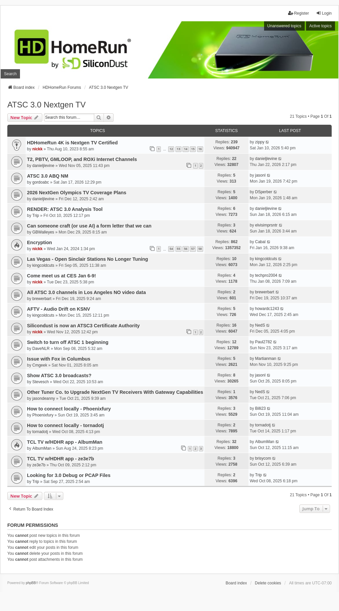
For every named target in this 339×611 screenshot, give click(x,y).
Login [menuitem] (324, 13)
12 (171, 149)
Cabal (260, 241)
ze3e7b (38, 465)
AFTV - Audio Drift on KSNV (58, 309)
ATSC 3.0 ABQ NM (47, 176)
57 (192, 248)
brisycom (263, 458)
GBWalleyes (43, 232)
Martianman (265, 358)
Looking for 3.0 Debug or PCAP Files (69, 475)
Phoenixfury (42, 415)
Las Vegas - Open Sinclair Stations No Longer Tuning (87, 259)
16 (200, 149)
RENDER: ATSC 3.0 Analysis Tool (65, 209)
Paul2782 (263, 342)
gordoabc (40, 182)
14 (185, 149)
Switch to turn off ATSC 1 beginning (68, 342)
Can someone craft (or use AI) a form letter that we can (89, 226)
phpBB (31, 583)
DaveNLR (41, 348)
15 (192, 149)
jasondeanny (43, 398)
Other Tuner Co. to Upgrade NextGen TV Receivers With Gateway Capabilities (115, 392)
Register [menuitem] (298, 13)
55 (178, 248)
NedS (260, 325)
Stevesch (40, 382)
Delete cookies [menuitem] (268, 583)
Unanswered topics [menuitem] (284, 26)
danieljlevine (43, 165)
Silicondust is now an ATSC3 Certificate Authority (83, 325)
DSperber (263, 192)
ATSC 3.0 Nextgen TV (46, 104)
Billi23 (260, 408)
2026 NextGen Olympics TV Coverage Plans (76, 192)
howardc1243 (267, 308)
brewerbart (41, 298)
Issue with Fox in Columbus (58, 359)
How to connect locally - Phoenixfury (69, 408)
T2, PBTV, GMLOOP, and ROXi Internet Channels (82, 159)
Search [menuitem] (10, 74)
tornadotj (40, 431)
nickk (37, 149)
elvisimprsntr (266, 225)
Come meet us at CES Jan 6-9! (61, 275)
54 (171, 248)
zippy (259, 142)
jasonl (260, 175)
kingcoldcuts (43, 265)
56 (185, 248)
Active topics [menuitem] (320, 26)
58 (200, 248)
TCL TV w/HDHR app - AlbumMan (64, 442)
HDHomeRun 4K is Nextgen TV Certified (72, 142)
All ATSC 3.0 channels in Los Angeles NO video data (86, 292)
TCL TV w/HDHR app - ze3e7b (60, 458)
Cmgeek (39, 365)
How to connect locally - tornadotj (65, 425)
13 (178, 149)
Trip (35, 215)
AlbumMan (41, 448)
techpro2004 (266, 275)
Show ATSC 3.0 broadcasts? (59, 375)
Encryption (39, 242)
